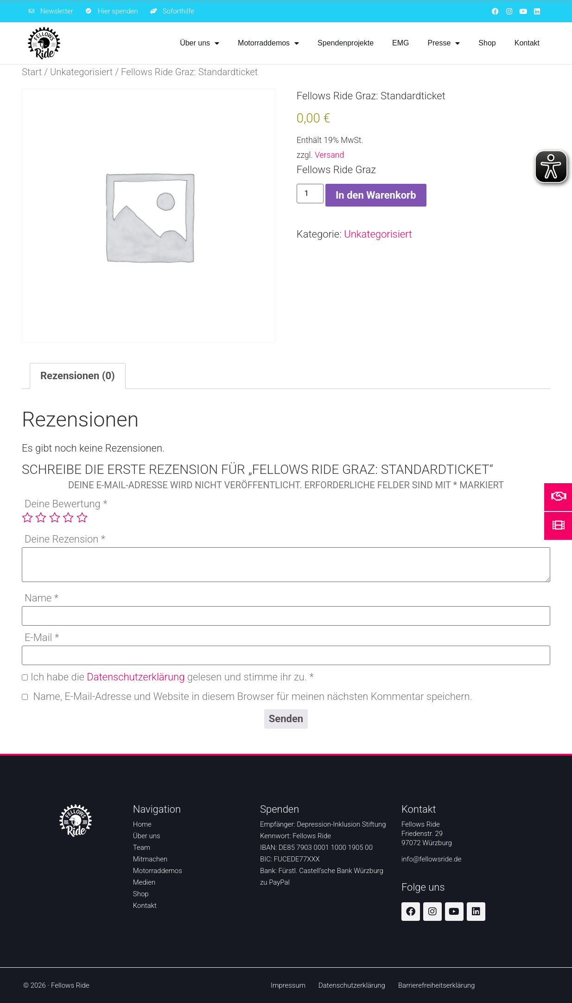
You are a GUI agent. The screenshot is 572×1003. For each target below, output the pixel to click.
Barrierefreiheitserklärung (436, 985)
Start (32, 72)
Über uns (199, 43)
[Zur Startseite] (44, 43)
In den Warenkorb (376, 195)
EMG (400, 43)
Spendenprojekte (346, 43)
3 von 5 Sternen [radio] (54, 517)
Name (41, 598)
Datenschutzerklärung (135, 677)
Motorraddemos (268, 43)
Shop (487, 43)
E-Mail (42, 638)
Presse (444, 43)
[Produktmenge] (310, 193)
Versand (329, 155)
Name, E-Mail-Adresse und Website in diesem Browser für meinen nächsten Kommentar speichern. (252, 697)
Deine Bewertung (66, 504)
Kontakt (527, 43)
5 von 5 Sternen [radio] (82, 517)
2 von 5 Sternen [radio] (40, 517)
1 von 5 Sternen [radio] (27, 517)
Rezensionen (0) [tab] (77, 376)
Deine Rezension (65, 539)
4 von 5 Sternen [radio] (68, 517)
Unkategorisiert (81, 72)
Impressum (288, 985)
